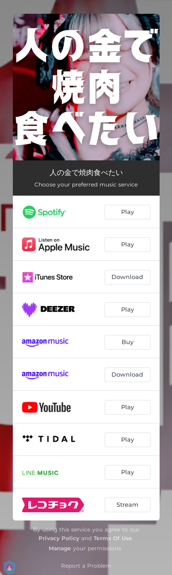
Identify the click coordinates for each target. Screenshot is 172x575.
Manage (60, 548)
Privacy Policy (59, 538)
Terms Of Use (113, 538)
